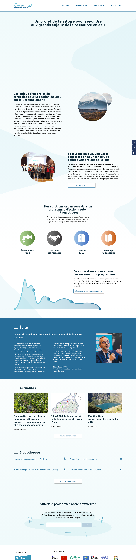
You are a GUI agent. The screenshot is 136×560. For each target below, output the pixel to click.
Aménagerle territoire (108, 251)
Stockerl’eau (81, 251)
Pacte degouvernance (54, 251)
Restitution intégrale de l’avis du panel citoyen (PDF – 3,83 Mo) (36, 470)
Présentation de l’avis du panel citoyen (83, 459)
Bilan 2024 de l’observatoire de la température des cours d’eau (67, 418)
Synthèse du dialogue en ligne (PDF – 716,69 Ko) (31, 459)
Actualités (65, 6)
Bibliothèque (115, 6)
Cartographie (98, 6)
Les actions (81, 5)
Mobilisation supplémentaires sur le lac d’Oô (103, 418)
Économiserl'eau (27, 251)
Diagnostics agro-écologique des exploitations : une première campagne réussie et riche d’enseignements (30, 420)
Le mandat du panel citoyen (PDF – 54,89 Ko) (86, 470)
